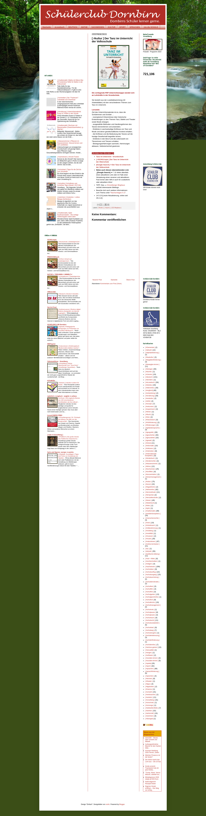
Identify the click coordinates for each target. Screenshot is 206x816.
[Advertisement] (67, 51)
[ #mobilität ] (149, 533)
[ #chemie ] (149, 374)
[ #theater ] (149, 681)
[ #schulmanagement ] (153, 605)
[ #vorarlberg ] (150, 700)
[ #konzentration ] (151, 474)
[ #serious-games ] (151, 647)
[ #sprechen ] (149, 676)
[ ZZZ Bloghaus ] (116, 207)
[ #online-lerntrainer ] (152, 544)
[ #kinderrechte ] (150, 461)
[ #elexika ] (149, 385)
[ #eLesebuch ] (150, 382)
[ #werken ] (149, 711)
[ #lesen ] (148, 500)
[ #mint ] (148, 523)
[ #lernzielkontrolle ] (152, 497)
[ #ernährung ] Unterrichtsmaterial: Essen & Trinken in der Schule (69, 112)
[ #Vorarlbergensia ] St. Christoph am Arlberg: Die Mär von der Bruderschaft (69, 419)
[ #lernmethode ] (150, 492)
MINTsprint (51, 344)
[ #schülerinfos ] (150, 645)
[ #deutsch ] (149, 377)
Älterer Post (130, 280)
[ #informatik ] (149, 446)
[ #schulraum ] (150, 618)
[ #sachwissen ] (150, 566)
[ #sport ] (107, 207)
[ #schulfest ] (149, 586)
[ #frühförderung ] (151, 422)
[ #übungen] (149, 719)
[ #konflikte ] (149, 472)
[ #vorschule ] (149, 702)
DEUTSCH (72, 27)
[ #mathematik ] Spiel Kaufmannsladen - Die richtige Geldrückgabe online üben (67, 215)
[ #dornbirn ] (149, 380)
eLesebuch (59, 27)
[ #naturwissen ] (150, 541)
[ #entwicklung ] (150, 393)
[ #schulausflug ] (150, 572)
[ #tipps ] (148, 684)
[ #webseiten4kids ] (151, 708)
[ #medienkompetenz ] (153, 514)
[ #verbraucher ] (150, 694)
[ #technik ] (149, 678)
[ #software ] (149, 655)
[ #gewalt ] (148, 440)
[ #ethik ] (148, 401)
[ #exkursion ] (149, 406)
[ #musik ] (148, 539)
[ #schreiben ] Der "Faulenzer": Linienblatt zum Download (68, 98)
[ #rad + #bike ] (150, 559)
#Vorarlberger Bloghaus (116, 185)
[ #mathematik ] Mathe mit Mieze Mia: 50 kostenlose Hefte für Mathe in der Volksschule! (70, 82)
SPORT (122, 27)
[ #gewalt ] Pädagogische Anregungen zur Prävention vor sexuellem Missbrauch (68, 328)
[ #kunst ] (148, 484)
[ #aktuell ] (148, 350)
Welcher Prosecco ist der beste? (152, 756)
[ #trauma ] (149, 689)
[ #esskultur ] (149, 398)
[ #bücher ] (149, 372)
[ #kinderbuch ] (150, 458)
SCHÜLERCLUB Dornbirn (56, 325)
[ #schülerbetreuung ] (152, 635)
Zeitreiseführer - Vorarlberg (57, 361)
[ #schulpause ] (150, 612)
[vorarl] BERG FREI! (54, 415)
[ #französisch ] (150, 420)
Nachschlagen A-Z (118, 193)
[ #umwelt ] (149, 692)
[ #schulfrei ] (149, 592)
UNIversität (51, 292)
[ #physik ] (148, 551)
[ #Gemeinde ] (150, 347)
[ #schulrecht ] (150, 620)
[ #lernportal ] (149, 495)
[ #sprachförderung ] (152, 671)
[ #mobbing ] (149, 531)
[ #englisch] (149, 390)
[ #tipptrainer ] (150, 686)
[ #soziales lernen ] (151, 658)
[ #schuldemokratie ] (152, 582)
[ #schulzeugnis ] (151, 633)
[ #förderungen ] (150, 425)
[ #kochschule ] (150, 469)
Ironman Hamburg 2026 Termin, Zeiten (152, 751)
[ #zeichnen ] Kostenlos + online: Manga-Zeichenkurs (68, 198)
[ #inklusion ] (149, 448)
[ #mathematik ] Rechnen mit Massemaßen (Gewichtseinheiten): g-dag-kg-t (70, 127)
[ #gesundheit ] (150, 438)
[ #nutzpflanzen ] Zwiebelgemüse (69, 276)
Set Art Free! (52, 307)
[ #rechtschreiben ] (151, 561)
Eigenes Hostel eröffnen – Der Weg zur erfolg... (152, 788)
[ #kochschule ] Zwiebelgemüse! (69, 241)
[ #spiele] (148, 663)
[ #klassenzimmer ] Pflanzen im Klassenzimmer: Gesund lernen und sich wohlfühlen (69, 143)
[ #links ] (148, 505)
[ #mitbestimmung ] (151, 528)
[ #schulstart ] (149, 627)
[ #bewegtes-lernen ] (152, 364)
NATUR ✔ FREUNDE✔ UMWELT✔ (59, 274)
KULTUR (111, 27)
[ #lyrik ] (147, 508)
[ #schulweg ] (149, 630)
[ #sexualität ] (149, 650)
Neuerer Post (97, 280)
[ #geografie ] (149, 432)
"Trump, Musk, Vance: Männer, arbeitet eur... (153, 773)
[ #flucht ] (148, 414)
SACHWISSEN (97, 27)
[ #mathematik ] (150, 511)
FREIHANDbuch (53, 257)
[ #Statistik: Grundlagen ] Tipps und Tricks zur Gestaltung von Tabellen (68, 456)
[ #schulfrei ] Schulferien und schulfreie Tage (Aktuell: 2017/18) (69, 184)
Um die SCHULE (151, 27)
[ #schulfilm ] (149, 589)
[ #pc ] (147, 549)
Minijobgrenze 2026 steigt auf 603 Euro (152, 778)
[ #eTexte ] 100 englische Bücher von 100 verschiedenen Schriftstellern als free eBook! (69, 400)
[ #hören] (148, 443)
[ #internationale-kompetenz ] (151, 455)
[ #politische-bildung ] (152, 554)
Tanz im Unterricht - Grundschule (109, 157)
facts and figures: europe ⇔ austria (60, 452)
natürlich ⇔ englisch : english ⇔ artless (62, 396)
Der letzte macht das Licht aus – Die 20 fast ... (153, 761)
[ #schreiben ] (149, 569)
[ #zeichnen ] (149, 716)
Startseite (46, 27)
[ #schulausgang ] (151, 574)
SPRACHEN (135, 27)
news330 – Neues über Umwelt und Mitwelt (151, 740)
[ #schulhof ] (149, 600)
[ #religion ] (149, 564)
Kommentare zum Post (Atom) (111, 284)
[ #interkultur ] (150, 451)
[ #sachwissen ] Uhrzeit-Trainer (68, 157)
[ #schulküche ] (150, 602)
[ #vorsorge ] (149, 705)
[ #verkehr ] (149, 697)
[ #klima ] (148, 466)
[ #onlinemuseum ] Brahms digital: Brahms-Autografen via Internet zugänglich (69, 311)
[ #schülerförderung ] (152, 640)
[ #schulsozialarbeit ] (152, 623)
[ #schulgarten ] (150, 594)
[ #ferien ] (148, 412)
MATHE (84, 27)
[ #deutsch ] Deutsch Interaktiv (68, 294)
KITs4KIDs (51, 381)
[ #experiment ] (150, 409)
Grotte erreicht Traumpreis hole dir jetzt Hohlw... (152, 768)
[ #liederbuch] (149, 503)
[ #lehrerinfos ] (150, 489)
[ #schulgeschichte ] (152, 597)
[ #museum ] (149, 536)
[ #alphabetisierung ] (152, 353)
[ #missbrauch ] (150, 525)
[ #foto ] (147, 417)
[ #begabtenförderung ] (153, 360)
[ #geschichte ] (150, 435)
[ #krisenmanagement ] (153, 477)
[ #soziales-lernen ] (151, 661)
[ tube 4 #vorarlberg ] (55, 435)
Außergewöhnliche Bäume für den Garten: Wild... (153, 746)
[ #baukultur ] (149, 357)
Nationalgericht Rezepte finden (150, 782)
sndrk (108, 804)
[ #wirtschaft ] (149, 713)
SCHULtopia (51, 240)
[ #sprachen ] (149, 669)
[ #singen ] (148, 653)
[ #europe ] (149, 404)
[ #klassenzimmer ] (151, 464)
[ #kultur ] (101, 207)
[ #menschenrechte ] (152, 518)
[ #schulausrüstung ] (152, 577)
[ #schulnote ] (149, 609)
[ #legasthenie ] (150, 487)
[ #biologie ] (149, 369)
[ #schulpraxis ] (150, 615)
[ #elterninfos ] (150, 388)
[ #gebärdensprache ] (152, 428)
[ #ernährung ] (150, 396)
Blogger (122, 804)
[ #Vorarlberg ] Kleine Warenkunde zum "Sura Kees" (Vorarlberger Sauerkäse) (68, 365)
